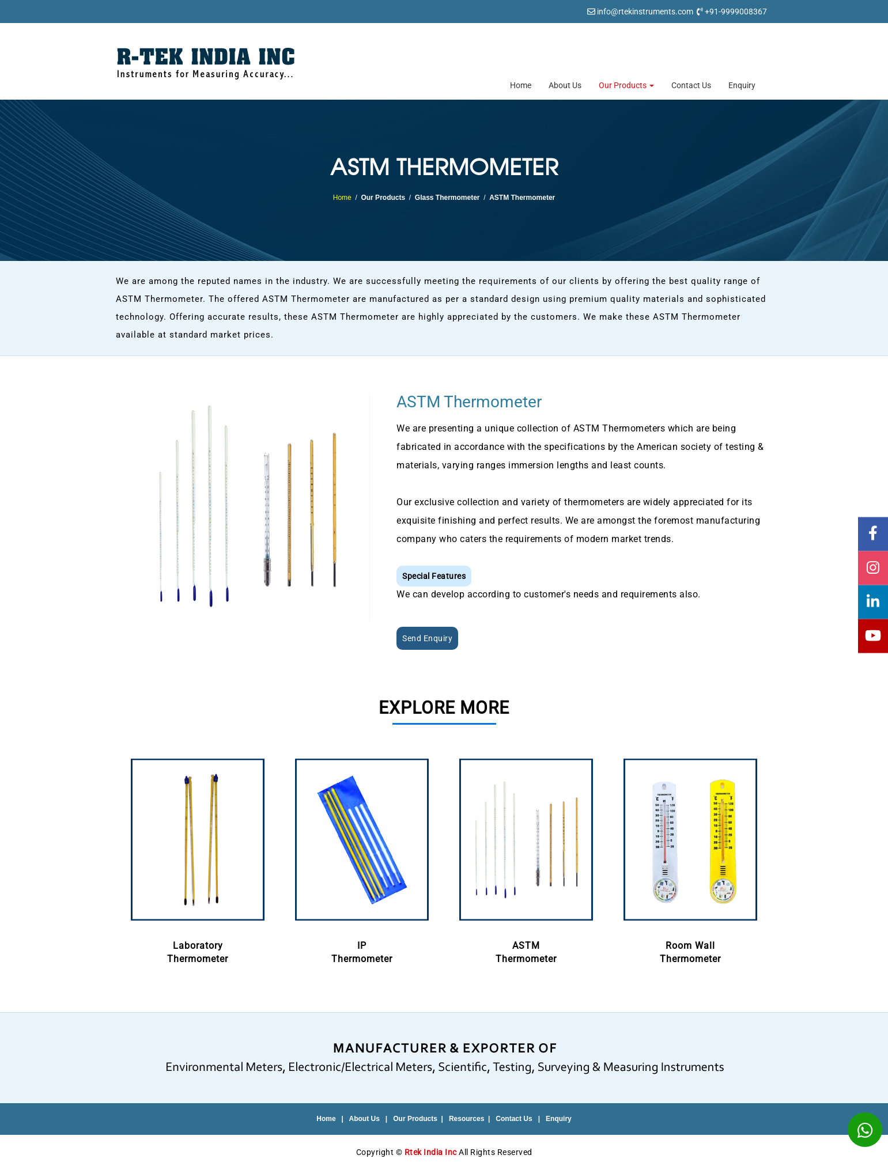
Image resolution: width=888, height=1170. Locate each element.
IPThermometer (362, 859)
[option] (198, 860)
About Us (565, 85)
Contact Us (691, 85)
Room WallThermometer (690, 859)
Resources (466, 1119)
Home (520, 85)
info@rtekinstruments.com (645, 11)
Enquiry (741, 85)
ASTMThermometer (526, 859)
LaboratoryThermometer (198, 859)
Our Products (626, 85)
